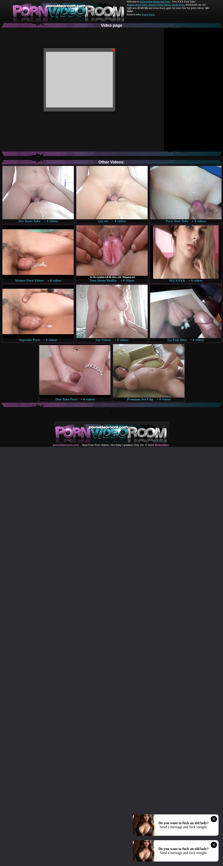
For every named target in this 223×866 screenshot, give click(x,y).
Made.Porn (178, 4)
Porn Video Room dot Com (155, 1)
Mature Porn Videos (160, 4)
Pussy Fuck (148, 14)
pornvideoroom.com (66, 445)
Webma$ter (162, 445)
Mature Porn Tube (137, 4)
